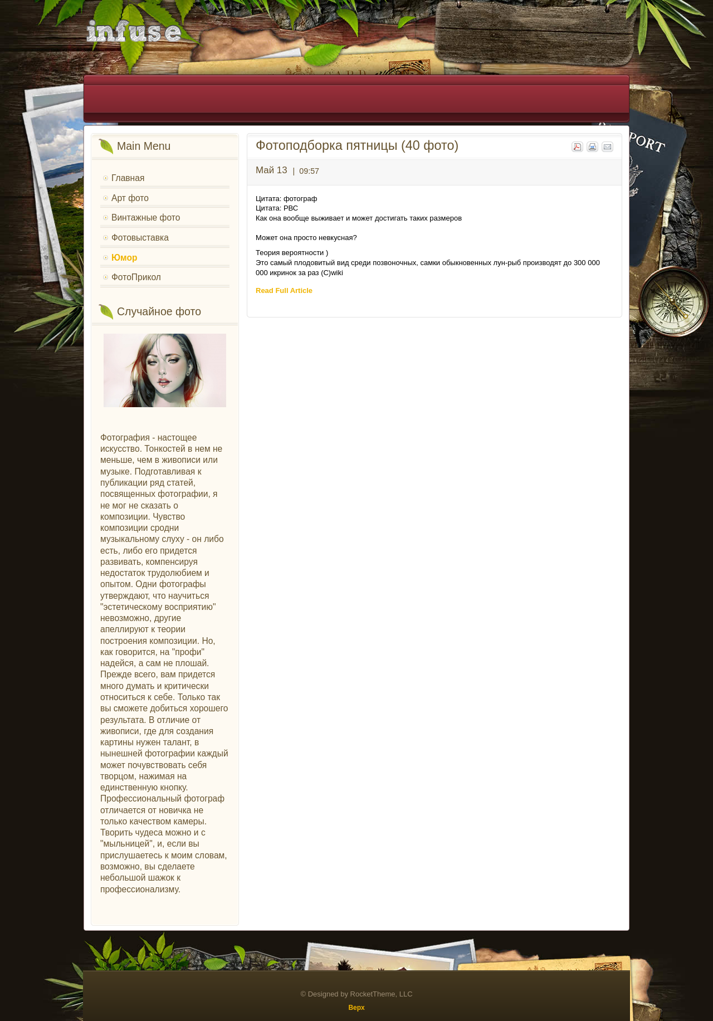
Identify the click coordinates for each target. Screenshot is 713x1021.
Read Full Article (284, 290)
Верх (356, 1008)
